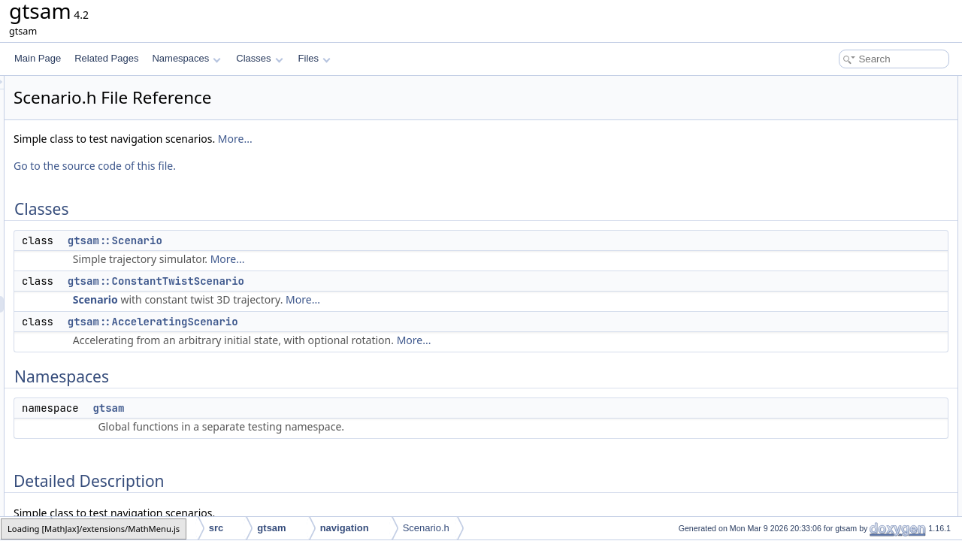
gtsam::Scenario (303, 240)
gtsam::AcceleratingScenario (341, 321)
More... (423, 138)
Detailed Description (834, 183)
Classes (259, 58)
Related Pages (106, 58)
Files (314, 58)
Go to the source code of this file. (282, 166)
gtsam (296, 408)
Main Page (37, 58)
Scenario (283, 299)
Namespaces (186, 58)
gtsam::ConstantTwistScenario (344, 281)
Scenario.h (426, 527)
